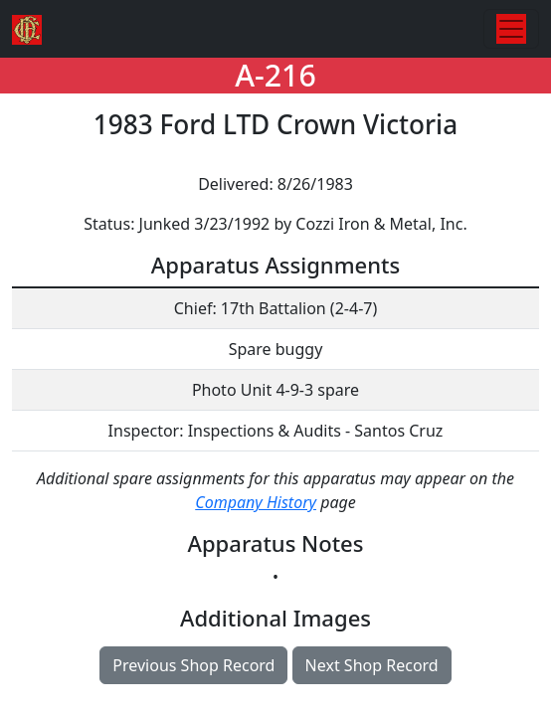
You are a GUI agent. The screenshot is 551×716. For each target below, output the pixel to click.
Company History (255, 502)
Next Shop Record (372, 665)
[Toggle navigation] (511, 29)
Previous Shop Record (193, 665)
